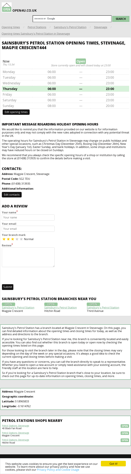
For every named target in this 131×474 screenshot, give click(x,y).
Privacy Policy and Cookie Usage (58, 470)
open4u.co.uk (19, 6)
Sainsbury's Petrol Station (70, 27)
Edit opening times (16, 112)
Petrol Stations (37, 27)
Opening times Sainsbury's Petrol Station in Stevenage (36, 33)
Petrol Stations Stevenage (15, 425)
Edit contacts (12, 194)
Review (7, 245)
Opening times (11, 27)
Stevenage (100, 27)
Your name (10, 212)
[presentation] (27, 275)
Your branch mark (14, 235)
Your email (9, 223)
